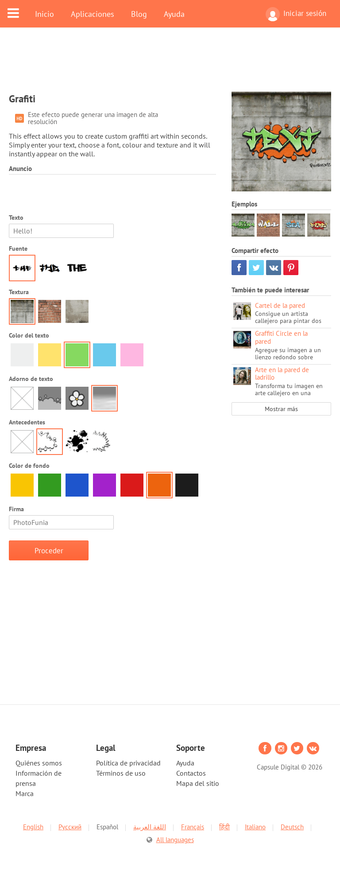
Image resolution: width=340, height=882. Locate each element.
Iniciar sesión (296, 14)
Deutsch (292, 827)
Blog (139, 13)
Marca (24, 793)
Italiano (255, 827)
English (33, 827)
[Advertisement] (170, 65)
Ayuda (174, 13)
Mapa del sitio (197, 783)
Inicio (44, 13)
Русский (69, 827)
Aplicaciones (92, 13)
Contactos (191, 773)
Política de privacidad (128, 762)
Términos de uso (121, 773)
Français (192, 827)
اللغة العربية (149, 827)
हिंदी (224, 827)
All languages (175, 839)
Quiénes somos (38, 762)
